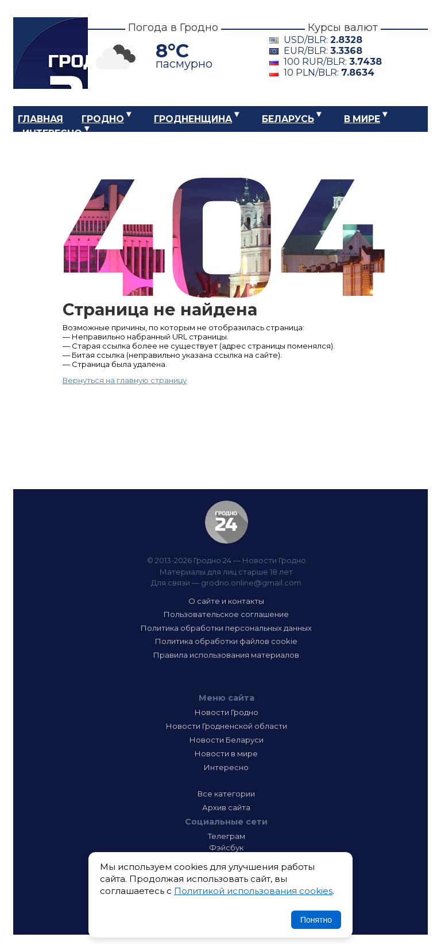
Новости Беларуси (226, 739)
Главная (40, 119)
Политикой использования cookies (253, 890)
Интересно (52, 133)
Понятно (316, 919)
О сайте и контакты (226, 601)
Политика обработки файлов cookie (226, 641)
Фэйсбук (226, 847)
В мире (362, 119)
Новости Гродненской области (226, 726)
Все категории (226, 793)
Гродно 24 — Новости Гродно (226, 522)
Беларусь (288, 119)
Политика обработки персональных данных (226, 627)
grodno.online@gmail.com (251, 582)
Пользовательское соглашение (226, 614)
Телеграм (226, 836)
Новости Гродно (226, 712)
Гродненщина (193, 119)
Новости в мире (226, 753)
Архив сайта (226, 807)
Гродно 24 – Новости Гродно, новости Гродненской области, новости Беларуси (50, 53)
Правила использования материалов (226, 654)
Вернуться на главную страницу (125, 380)
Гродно (103, 119)
